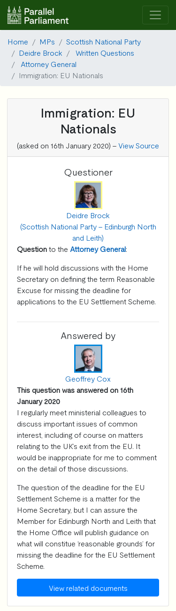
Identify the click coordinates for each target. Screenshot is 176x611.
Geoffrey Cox (88, 378)
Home (18, 41)
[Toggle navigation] (155, 15)
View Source (138, 145)
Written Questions (105, 52)
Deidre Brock (40, 52)
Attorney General (49, 64)
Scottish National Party (103, 41)
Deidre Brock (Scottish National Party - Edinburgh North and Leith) (88, 226)
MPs (47, 41)
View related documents (88, 587)
